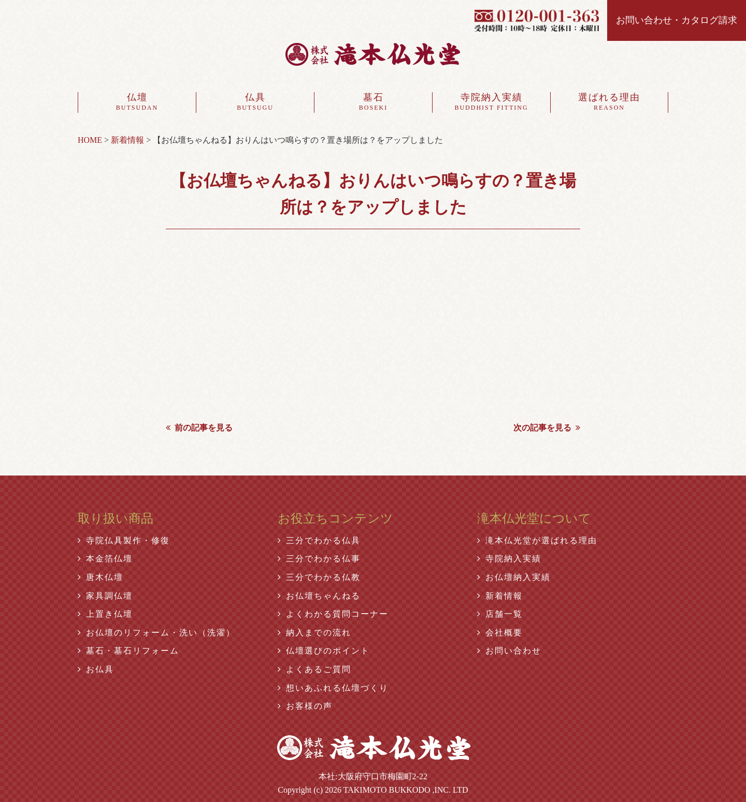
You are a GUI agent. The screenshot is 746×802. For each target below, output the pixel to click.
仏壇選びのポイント (324, 650)
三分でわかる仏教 (319, 577)
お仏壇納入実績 (514, 577)
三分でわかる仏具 (319, 540)
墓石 (373, 102)
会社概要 (500, 632)
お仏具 (96, 669)
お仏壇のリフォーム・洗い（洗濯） (156, 632)
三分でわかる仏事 (319, 558)
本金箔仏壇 (105, 558)
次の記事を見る (546, 427)
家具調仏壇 (105, 595)
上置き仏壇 (105, 614)
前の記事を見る (199, 427)
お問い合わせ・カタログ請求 (676, 20)
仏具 (255, 102)
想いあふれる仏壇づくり (333, 688)
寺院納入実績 (491, 102)
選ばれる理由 (609, 102)
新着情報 (500, 595)
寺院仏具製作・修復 (124, 540)
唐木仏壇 (100, 577)
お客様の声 (305, 706)
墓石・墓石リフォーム (128, 650)
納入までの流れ (314, 632)
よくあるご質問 (314, 669)
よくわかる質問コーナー (333, 614)
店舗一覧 (500, 614)
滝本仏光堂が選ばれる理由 (537, 540)
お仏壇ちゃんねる (319, 595)
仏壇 (137, 102)
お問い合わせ (509, 650)
